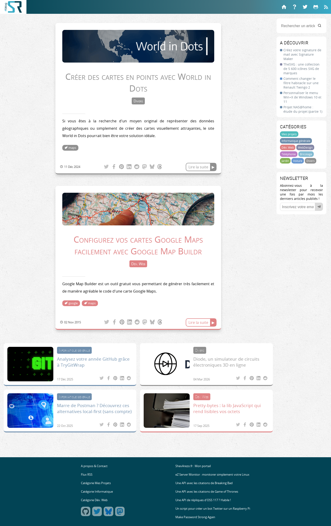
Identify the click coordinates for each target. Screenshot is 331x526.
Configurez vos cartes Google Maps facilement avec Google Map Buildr (138, 245)
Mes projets (289, 134)
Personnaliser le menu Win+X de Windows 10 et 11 (302, 97)
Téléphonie (289, 154)
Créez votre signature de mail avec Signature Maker (302, 54)
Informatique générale (296, 141)
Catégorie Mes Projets (96, 483)
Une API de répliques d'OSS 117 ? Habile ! (203, 500)
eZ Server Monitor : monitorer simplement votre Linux (212, 475)
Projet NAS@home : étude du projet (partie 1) (302, 109)
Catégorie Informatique (97, 492)
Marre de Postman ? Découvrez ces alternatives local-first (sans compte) (94, 408)
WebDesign (305, 147)
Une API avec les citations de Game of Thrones (206, 492)
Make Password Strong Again (195, 517)
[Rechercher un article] (301, 26)
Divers (310, 161)
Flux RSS (86, 475)
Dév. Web (288, 147)
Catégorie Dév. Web (94, 500)
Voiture (297, 161)
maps (72, 148)
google (73, 303)
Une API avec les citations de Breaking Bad (204, 483)
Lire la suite (198, 167)
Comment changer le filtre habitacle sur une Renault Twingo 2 (301, 82)
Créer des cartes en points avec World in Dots (138, 82)
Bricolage (306, 154)
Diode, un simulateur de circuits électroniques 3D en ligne (226, 362)
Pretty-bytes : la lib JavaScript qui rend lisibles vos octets (227, 408)
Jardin (285, 161)
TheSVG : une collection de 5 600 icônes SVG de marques (301, 68)
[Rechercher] (319, 26)
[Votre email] (301, 207)
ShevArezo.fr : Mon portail (193, 466)
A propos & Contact (94, 466)
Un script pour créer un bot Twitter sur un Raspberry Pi (212, 509)
